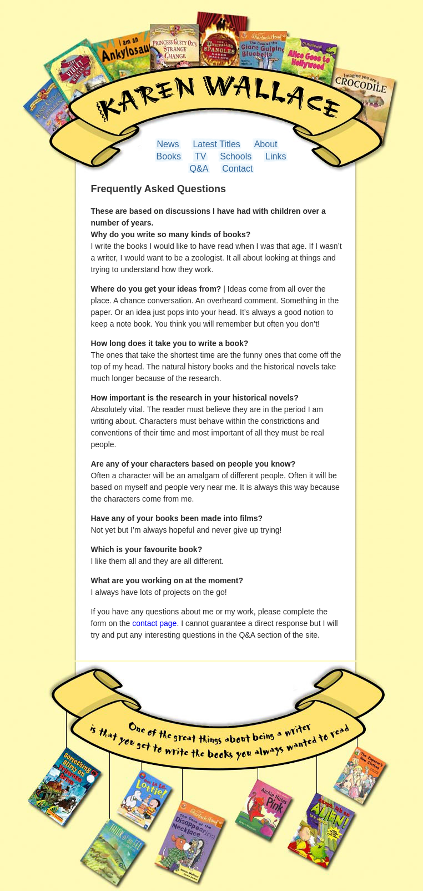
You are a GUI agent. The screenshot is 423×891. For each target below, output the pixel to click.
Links (275, 156)
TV (200, 156)
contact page (154, 623)
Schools (235, 156)
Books (169, 156)
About (266, 144)
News (168, 144)
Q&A (199, 168)
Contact (237, 168)
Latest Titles (216, 144)
